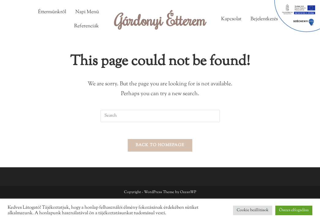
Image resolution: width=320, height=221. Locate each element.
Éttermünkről (52, 12)
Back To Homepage (160, 147)
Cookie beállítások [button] (253, 210)
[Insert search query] (160, 116)
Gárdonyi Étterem (159, 20)
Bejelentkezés (264, 19)
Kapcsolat (231, 19)
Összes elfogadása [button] (294, 210)
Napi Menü (87, 12)
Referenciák (86, 26)
